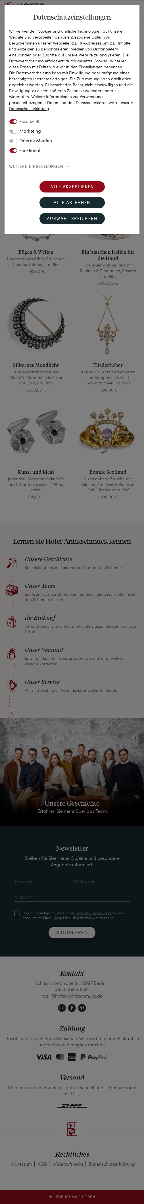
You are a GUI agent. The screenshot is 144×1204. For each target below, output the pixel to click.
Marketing (30, 131)
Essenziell (29, 122)
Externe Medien (35, 141)
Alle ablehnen (72, 203)
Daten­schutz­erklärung (29, 108)
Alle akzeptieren (72, 187)
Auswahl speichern (72, 219)
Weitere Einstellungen (36, 167)
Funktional (29, 151)
